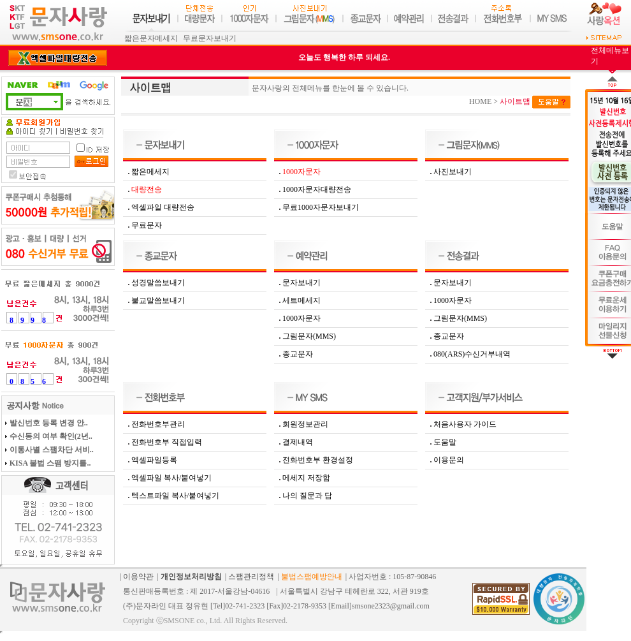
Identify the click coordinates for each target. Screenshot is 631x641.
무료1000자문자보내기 (320, 207)
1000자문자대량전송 (316, 189)
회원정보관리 (305, 424)
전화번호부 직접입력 (166, 442)
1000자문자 (301, 318)
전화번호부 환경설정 (317, 459)
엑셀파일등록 (154, 459)
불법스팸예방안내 (311, 576)
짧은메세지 (150, 171)
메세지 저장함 (306, 477)
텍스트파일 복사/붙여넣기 (175, 495)
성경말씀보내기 (158, 282)
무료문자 (146, 225)
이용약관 (138, 576)
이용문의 (448, 459)
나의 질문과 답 (307, 495)
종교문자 (297, 354)
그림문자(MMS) (309, 336)
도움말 (444, 442)
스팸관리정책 (251, 576)
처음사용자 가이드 (465, 424)
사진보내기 (452, 171)
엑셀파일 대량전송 (162, 207)
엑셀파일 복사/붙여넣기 (171, 477)
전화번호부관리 (158, 424)
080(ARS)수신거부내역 (472, 354)
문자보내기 (301, 282)
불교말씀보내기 (158, 300)
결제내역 (297, 442)
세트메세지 (301, 300)
